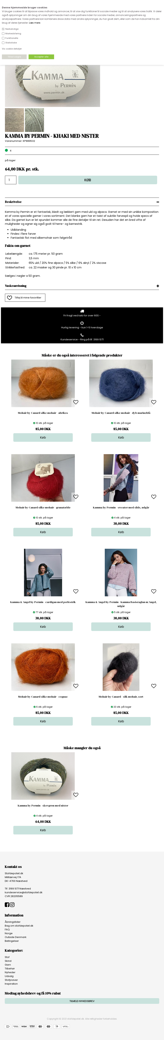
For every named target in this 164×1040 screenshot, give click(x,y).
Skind (8, 961)
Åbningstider (13, 922)
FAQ (7, 929)
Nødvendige (11, 28)
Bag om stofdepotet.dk (19, 926)
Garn (8, 965)
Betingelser (12, 941)
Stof (7, 957)
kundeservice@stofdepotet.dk (23, 892)
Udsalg (9, 976)
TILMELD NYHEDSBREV (82, 1001)
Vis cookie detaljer (12, 48)
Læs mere (34, 22)
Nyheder (10, 972)
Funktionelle (11, 38)
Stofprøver (11, 980)
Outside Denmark (15, 937)
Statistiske (11, 42)
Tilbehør (10, 968)
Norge (9, 933)
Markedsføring (13, 33)
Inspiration (11, 984)
